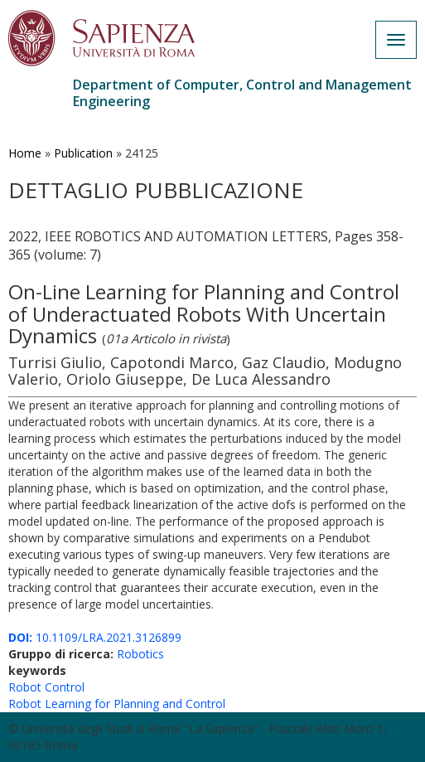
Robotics (140, 654)
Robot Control (46, 687)
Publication (83, 153)
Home (24, 153)
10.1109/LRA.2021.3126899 (94, 637)
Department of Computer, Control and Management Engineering (242, 92)
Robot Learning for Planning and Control (116, 703)
